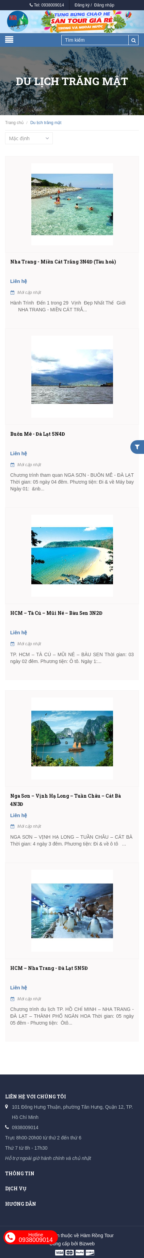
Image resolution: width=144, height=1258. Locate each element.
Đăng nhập (104, 5)
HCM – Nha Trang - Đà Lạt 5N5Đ (49, 968)
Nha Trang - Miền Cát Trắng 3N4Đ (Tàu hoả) (63, 261)
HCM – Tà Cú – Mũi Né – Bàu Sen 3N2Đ (56, 613)
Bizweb (87, 1243)
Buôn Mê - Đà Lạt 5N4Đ (37, 434)
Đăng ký (82, 5)
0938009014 (52, 5)
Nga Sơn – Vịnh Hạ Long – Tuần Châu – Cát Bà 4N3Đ (65, 800)
